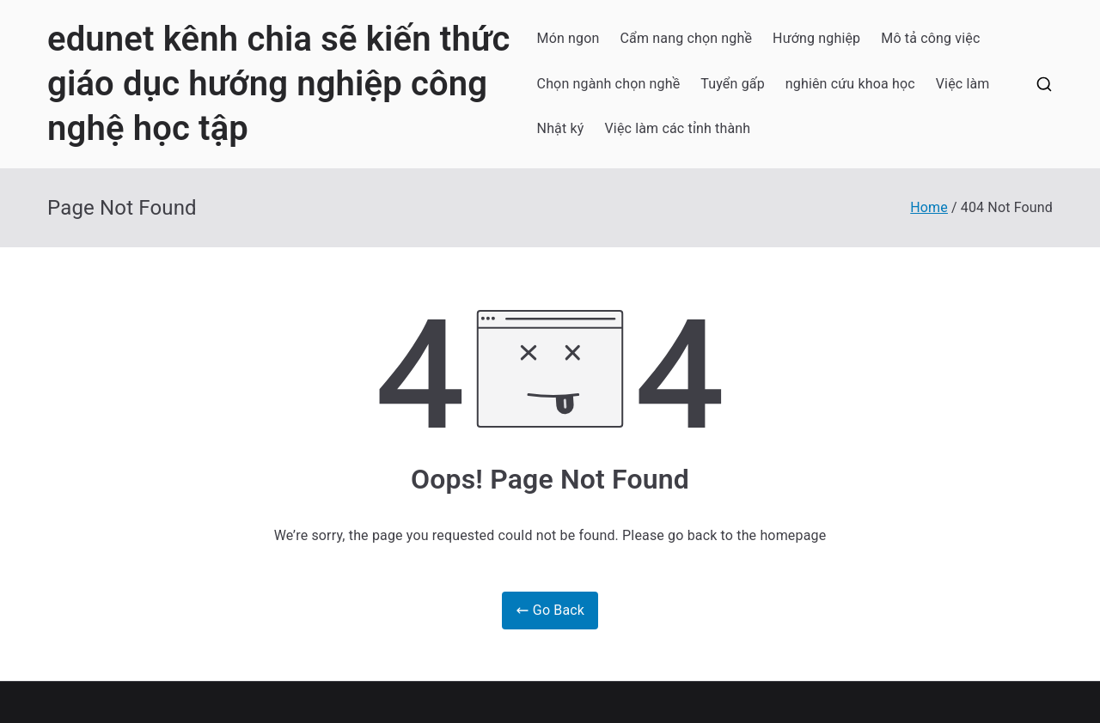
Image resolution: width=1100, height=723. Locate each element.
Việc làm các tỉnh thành (678, 128)
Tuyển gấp (732, 84)
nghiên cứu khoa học (850, 84)
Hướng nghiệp (816, 38)
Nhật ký (560, 128)
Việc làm (963, 84)
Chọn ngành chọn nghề (609, 84)
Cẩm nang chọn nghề (686, 38)
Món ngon (568, 38)
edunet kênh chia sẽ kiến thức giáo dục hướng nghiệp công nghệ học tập (278, 84)
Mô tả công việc (930, 38)
